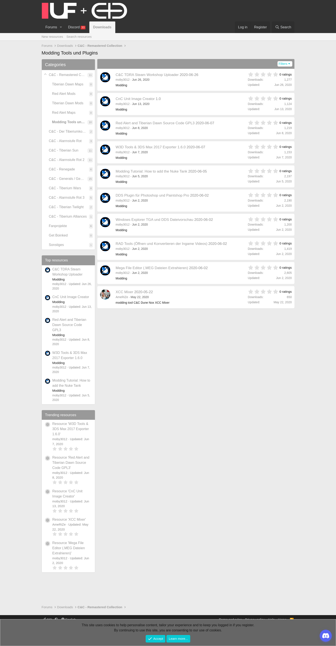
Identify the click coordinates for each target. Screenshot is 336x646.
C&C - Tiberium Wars (65, 188)
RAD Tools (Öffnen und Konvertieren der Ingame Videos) (161, 244)
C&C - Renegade (62, 169)
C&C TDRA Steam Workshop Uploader (147, 75)
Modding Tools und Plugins (70, 122)
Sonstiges (56, 245)
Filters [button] (283, 63)
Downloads (102, 27)
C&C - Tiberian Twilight (66, 207)
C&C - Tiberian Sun (63, 150)
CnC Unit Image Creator (70, 297)
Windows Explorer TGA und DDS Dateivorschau (155, 220)
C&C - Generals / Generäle (68, 178)
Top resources (56, 260)
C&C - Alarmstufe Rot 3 (66, 197)
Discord (77, 27)
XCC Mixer (124, 292)
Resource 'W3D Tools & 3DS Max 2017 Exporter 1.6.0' (70, 429)
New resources (52, 36)
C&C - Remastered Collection (68, 75)
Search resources (79, 36)
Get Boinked (58, 235)
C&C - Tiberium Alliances (68, 216)
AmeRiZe (122, 297)
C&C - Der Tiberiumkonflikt (69, 131)
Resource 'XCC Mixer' (69, 519)
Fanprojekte (58, 226)
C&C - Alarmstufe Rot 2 (66, 160)
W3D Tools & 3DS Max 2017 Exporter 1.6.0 (151, 147)
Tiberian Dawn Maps (67, 84)
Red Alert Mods (63, 94)
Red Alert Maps (63, 112)
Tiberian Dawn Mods (67, 103)
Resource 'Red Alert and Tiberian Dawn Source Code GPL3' (70, 463)
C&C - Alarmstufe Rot (65, 141)
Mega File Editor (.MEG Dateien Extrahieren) (152, 268)
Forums (51, 27)
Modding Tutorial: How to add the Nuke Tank (151, 171)
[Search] (283, 27)
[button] (60, 27)
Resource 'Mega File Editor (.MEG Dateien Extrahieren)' (68, 548)
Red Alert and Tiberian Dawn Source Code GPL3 (69, 325)
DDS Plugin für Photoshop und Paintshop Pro (152, 195)
